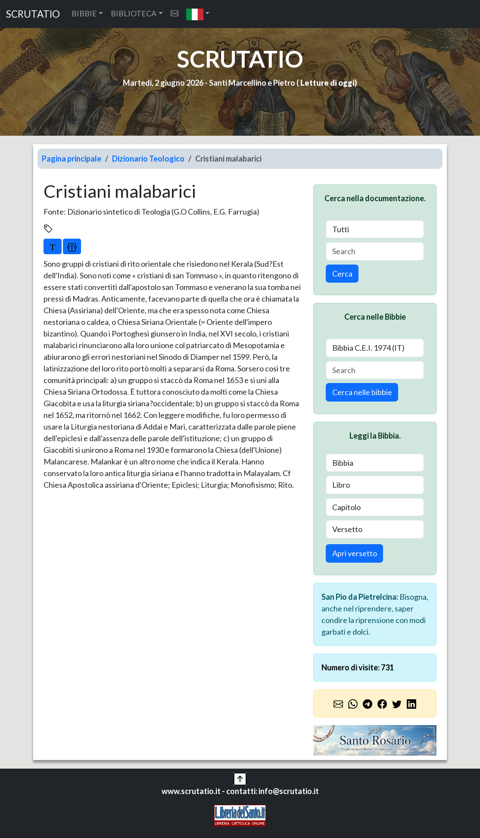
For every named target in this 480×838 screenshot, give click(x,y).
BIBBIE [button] (84, 13)
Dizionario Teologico (148, 158)
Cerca (342, 273)
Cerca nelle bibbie (362, 392)
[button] (198, 14)
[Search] (375, 251)
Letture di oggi (327, 82)
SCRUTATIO (33, 14)
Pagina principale (71, 158)
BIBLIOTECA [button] (133, 13)
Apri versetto (354, 553)
